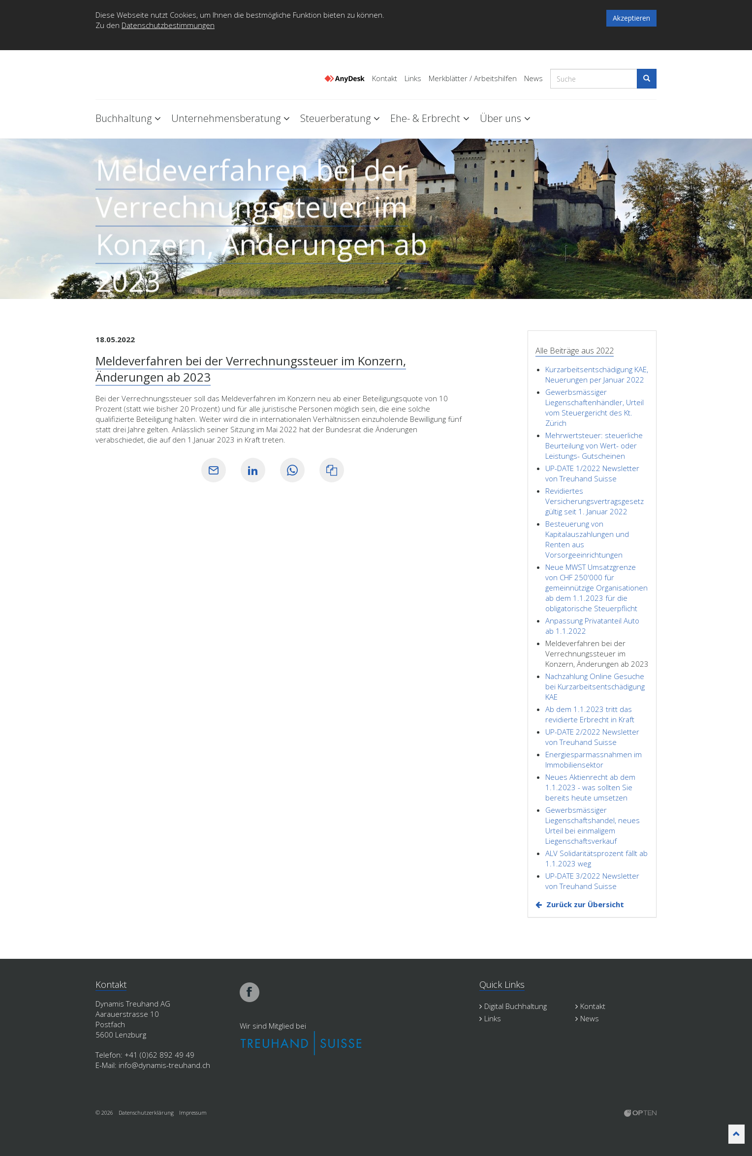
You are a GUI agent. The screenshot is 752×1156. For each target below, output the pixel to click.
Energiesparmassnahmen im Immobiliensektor (593, 759)
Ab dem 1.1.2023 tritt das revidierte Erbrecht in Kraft (589, 714)
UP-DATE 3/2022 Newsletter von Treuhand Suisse (592, 881)
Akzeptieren (631, 18)
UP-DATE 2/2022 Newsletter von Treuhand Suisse (592, 737)
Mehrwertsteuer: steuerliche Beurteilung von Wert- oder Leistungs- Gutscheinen (594, 445)
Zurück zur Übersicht (585, 904)
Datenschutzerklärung (146, 1112)
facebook (249, 992)
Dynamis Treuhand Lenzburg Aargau (144, 75)
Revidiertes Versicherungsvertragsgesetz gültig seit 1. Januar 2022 (594, 501)
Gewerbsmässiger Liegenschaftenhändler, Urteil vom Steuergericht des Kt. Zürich (594, 407)
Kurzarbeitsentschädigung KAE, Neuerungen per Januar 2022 (596, 374)
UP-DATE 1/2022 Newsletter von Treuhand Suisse (592, 473)
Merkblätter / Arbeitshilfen (473, 78)
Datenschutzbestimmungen (168, 25)
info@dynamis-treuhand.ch (164, 1065)
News (533, 78)
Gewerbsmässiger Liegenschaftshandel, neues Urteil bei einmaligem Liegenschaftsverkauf (592, 825)
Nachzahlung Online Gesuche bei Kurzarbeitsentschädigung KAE (595, 686)
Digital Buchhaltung (513, 1006)
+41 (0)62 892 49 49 (159, 1055)
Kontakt (384, 78)
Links (413, 78)
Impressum (193, 1112)
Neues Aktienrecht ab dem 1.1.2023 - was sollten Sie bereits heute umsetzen (590, 787)
